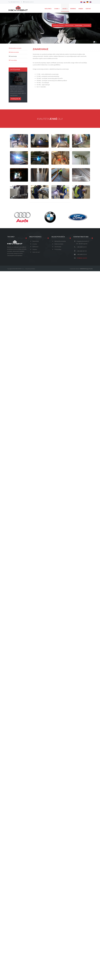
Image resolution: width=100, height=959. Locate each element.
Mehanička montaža (58, 25)
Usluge (65, 8)
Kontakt (88, 8)
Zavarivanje (13, 56)
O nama (57, 8)
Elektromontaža (69, 25)
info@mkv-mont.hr (28, 2)
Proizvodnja (87, 25)
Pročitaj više (15, 99)
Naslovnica (48, 8)
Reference (73, 8)
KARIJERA (81, 8)
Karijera (33, 249)
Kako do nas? (34, 252)
